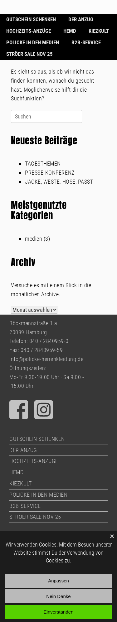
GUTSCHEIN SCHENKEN (31, 19)
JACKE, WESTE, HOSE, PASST (59, 181)
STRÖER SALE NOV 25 (29, 54)
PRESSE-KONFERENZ (50, 172)
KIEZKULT (99, 31)
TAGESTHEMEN (43, 163)
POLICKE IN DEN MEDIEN (32, 42)
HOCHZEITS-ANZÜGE (28, 31)
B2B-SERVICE (86, 42)
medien (33, 238)
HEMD (69, 31)
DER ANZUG (80, 19)
